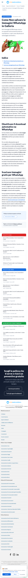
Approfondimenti (10, 6)
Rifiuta (15, 574)
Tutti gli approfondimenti (14, 393)
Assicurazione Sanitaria (6, 465)
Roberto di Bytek (18, 224)
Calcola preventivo (14, 389)
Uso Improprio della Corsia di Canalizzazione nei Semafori (13, 251)
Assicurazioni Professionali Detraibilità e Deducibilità (11, 298)
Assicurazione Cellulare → (10, 216)
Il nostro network (5, 436)
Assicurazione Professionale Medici (8, 503)
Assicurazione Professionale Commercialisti (10, 489)
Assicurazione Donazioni (6, 451)
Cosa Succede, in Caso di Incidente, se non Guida (13, 316)
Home (3, 6)
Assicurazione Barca (5, 477)
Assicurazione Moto (5, 474)
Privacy (16, 571)
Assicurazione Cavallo (5, 460)
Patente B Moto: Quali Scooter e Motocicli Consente (12, 304)
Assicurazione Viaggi (5, 454)
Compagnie (3, 431)
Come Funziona (4, 416)
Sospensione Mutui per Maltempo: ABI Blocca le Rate (13, 327)
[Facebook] (10, 554)
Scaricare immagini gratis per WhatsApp (14, 65)
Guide (2, 428)
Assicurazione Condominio (6, 541)
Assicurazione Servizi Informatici (8, 512)
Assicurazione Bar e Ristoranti (7, 532)
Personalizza (22, 574)
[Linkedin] (17, 554)
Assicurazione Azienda (6, 549)
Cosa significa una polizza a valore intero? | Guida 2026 (13, 333)
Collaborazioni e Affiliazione (7, 422)
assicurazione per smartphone (16, 199)
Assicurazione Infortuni (6, 468)
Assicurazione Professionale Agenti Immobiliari (11, 492)
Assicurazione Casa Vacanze (7, 526)
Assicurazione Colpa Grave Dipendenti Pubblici (11, 509)
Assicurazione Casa (5, 445)
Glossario (3, 425)
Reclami (2, 439)
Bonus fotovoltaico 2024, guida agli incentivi (12, 345)
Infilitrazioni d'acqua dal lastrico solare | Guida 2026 (13, 350)
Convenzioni (3, 434)
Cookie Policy (11, 571)
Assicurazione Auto (5, 471)
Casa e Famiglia (20, 6)
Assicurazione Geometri (6, 497)
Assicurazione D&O (5, 543)
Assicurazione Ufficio (5, 535)
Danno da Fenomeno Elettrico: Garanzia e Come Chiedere (13, 245)
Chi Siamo (3, 414)
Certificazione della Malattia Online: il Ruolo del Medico (13, 311)
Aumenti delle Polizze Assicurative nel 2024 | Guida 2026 (13, 339)
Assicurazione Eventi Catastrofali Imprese (10, 518)
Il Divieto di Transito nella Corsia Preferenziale (13, 263)
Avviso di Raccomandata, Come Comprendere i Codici (13, 238)
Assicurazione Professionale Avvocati (9, 486)
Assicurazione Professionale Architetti (9, 494)
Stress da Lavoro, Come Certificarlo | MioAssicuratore (11, 257)
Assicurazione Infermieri (6, 506)
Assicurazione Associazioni (7, 538)
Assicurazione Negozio (6, 529)
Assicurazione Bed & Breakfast (7, 523)
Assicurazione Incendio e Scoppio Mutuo (9, 463)
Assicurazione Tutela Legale (7, 546)
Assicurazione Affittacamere (7, 521)
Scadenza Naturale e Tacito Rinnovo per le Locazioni (12, 357)
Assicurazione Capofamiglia (7, 448)
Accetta (6, 574)
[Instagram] (14, 554)
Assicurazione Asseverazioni (7, 500)
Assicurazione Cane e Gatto (7, 457)
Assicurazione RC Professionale (8, 483)
